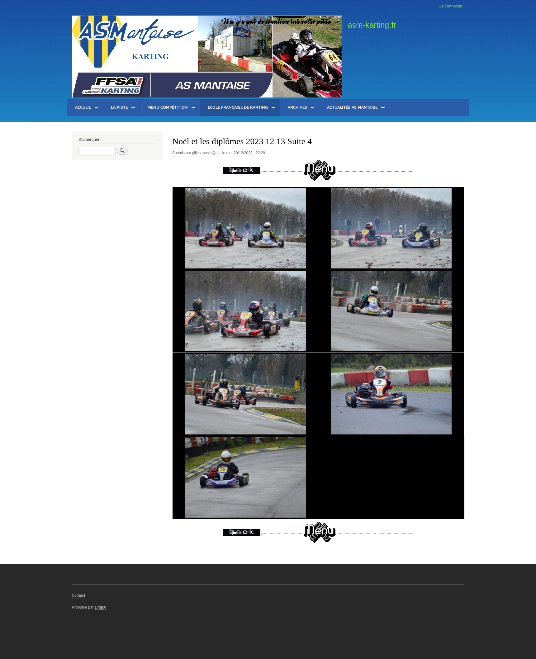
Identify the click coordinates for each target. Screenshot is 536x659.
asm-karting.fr (372, 25)
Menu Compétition (168, 107)
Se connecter (451, 6)
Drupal (100, 607)
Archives (297, 107)
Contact (78, 595)
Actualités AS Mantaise (352, 107)
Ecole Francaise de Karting (238, 107)
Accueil (83, 107)
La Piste (119, 107)
